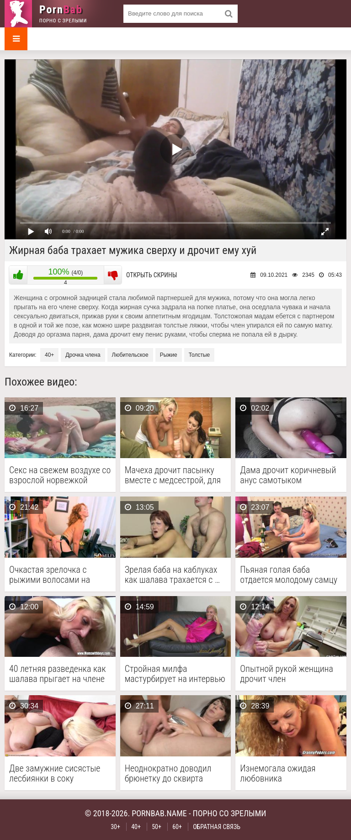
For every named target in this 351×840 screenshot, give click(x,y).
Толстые (199, 355)
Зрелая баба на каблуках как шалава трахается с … (172, 575)
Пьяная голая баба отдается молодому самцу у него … (288, 575)
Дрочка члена (82, 355)
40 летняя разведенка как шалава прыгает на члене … (57, 674)
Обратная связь (216, 826)
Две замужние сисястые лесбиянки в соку (54, 773)
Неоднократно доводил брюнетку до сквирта (168, 773)
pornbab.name (159, 813)
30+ (115, 826)
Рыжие (168, 355)
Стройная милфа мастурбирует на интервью (175, 674)
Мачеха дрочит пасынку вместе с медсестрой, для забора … (173, 475)
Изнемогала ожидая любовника (277, 773)
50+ (156, 826)
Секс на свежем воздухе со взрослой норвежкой (60, 475)
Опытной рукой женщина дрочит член (286, 674)
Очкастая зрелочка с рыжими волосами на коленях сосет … (49, 575)
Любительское (130, 355)
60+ (177, 826)
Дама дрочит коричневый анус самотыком (288, 475)
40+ (49, 355)
